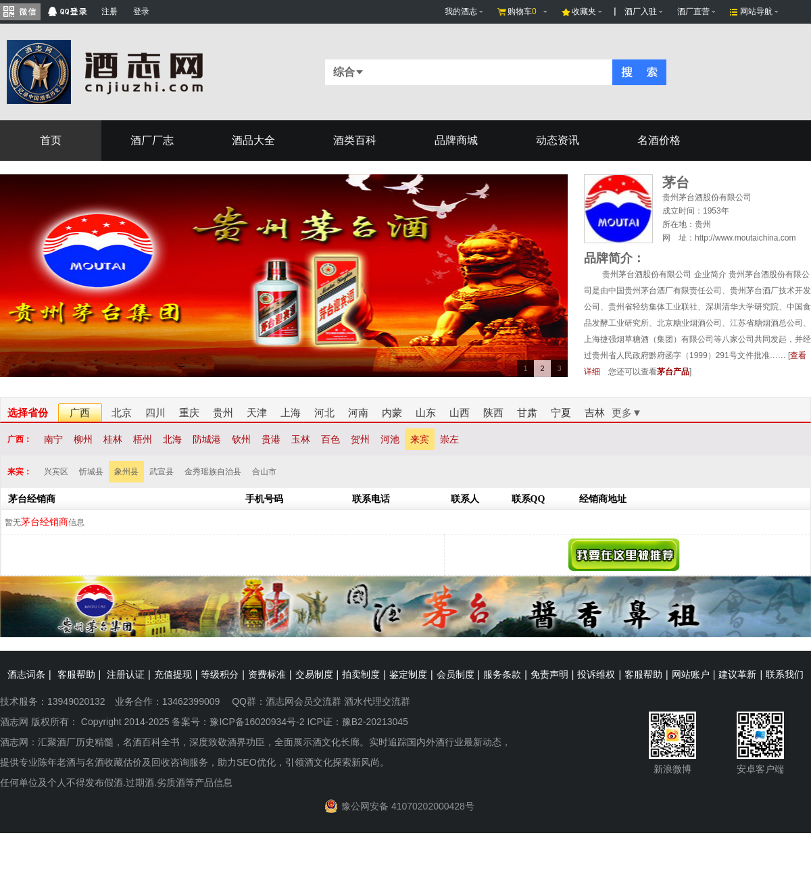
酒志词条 (26, 674)
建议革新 (737, 674)
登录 (141, 11)
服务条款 (502, 674)
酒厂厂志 (152, 140)
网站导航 (756, 11)
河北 (324, 412)
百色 (330, 439)
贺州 (360, 439)
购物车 (522, 11)
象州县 (126, 471)
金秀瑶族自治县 (213, 471)
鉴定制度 (408, 674)
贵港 (271, 439)
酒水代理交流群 (377, 701)
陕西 (493, 412)
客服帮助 (76, 674)
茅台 (675, 182)
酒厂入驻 (640, 11)
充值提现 (173, 674)
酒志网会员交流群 (303, 701)
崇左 (449, 439)
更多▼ (627, 412)
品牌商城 (456, 140)
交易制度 (314, 674)
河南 (358, 412)
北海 (172, 439)
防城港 (207, 439)
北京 (122, 412)
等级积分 (220, 674)
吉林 (595, 412)
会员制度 (455, 674)
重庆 (189, 412)
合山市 (264, 471)
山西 (459, 412)
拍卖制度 (361, 674)
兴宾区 (56, 471)
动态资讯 (557, 140)
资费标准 (267, 674)
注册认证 (126, 674)
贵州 (223, 412)
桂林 (112, 439)
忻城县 (91, 471)
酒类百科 (354, 140)
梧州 (142, 439)
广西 (80, 412)
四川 (155, 412)
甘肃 (527, 412)
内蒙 (392, 412)
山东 (426, 412)
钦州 (241, 439)
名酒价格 (659, 140)
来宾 (419, 439)
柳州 (83, 439)
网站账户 (691, 674)
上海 (290, 412)
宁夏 (561, 412)
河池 (389, 439)
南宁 (53, 439)
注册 (109, 11)
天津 (257, 412)
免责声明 (549, 674)
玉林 (300, 439)
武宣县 (161, 471)
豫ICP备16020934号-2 (257, 721)
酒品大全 (253, 140)
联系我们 (785, 674)
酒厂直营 (693, 11)
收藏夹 (584, 11)
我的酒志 (461, 11)
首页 (51, 140)
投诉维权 (596, 674)
